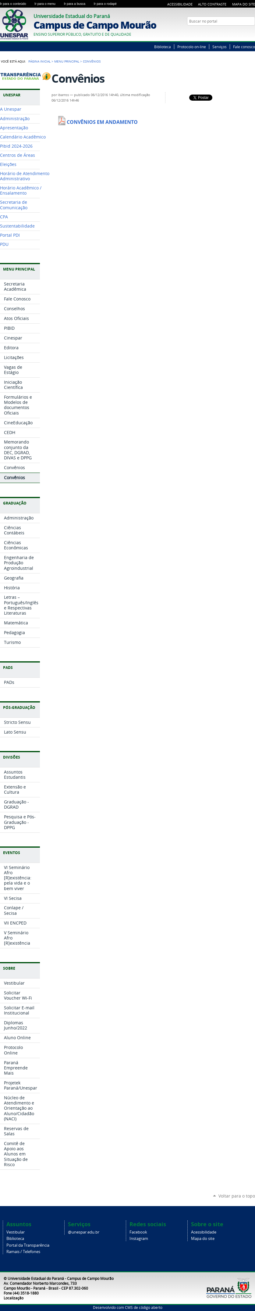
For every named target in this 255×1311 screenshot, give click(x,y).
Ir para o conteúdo (16, 3)
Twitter (244, 33)
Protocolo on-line (191, 46)
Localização (13, 1297)
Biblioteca (162, 46)
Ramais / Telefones (23, 1251)
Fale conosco (244, 46)
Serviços (219, 46)
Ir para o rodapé (108, 3)
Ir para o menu (47, 3)
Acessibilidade (180, 4)
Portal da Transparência (27, 1245)
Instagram (138, 1238)
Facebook (138, 1232)
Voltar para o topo (236, 1196)
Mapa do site (202, 1238)
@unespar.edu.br (83, 1232)
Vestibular (15, 1232)
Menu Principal (66, 61)
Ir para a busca (77, 3)
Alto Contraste (212, 4)
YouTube (252, 33)
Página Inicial (39, 61)
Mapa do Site (243, 4)
